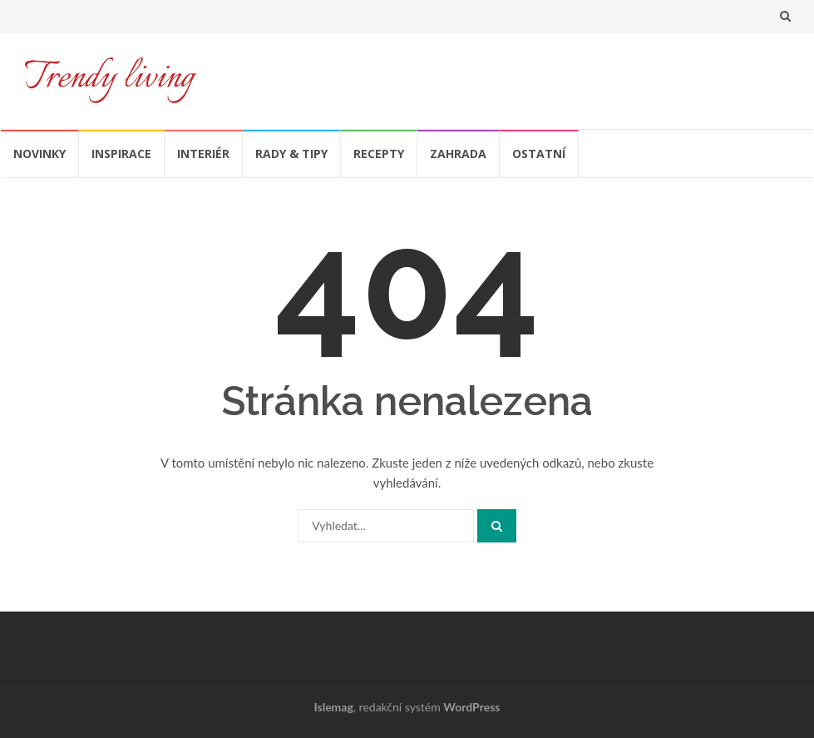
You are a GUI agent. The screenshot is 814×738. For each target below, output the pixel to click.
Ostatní (538, 153)
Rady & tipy (291, 153)
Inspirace (121, 153)
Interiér (203, 153)
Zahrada (458, 153)
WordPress (471, 707)
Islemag (333, 707)
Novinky (39, 153)
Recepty (378, 153)
